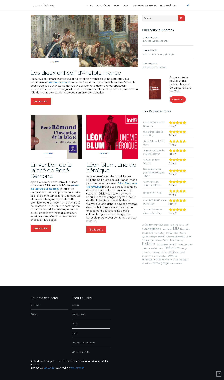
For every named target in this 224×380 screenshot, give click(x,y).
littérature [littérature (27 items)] (172, 248)
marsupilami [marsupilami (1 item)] (146, 252)
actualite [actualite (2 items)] (174, 225)
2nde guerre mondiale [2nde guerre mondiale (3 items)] (152, 225)
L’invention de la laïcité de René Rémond (51, 170)
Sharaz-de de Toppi (152, 193)
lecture (54, 62)
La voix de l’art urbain (144, 5)
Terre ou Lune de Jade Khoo (155, 41)
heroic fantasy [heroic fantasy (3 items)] (176, 240)
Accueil (88, 5)
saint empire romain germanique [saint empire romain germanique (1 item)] (154, 256)
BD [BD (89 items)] (176, 228)
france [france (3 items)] (166, 240)
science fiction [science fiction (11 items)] (151, 259)
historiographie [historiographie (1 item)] (162, 244)
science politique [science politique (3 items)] (170, 259)
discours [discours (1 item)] (183, 233)
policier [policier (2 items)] (164, 252)
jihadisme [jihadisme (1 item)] (188, 244)
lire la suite (40, 101)
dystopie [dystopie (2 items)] (145, 237)
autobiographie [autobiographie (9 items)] (151, 228)
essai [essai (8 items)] (161, 236)
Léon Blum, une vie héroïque (111, 167)
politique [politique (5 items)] (173, 252)
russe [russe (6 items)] (182, 252)
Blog (116, 5)
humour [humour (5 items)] (173, 244)
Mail (34, 314)
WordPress (77, 367)
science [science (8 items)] (172, 255)
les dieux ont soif (59, 82)
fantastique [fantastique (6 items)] (148, 240)
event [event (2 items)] (189, 237)
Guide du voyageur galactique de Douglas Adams (153, 172)
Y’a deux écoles (168, 5)
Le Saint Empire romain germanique (158, 54)
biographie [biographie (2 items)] (184, 229)
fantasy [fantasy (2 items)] (159, 240)
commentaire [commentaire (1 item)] (160, 233)
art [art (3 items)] (187, 225)
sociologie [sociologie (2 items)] (184, 260)
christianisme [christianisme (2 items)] (147, 233)
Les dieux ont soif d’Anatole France (76, 72)
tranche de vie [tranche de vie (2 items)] (176, 263)
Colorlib (49, 367)
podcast (104, 154)
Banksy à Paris (103, 5)
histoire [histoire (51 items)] (148, 244)
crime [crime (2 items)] (176, 233)
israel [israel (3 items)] (181, 244)
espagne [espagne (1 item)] (153, 237)
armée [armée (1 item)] (181, 225)
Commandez (177, 99)
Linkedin (36, 305)
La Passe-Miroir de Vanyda (154, 67)
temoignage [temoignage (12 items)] (161, 263)
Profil (126, 5)
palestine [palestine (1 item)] (156, 252)
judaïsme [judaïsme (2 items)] (146, 248)
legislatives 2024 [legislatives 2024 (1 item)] (157, 248)
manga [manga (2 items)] (184, 248)
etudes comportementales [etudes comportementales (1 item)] (175, 237)
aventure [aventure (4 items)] (167, 229)
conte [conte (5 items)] (169, 232)
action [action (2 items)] (166, 225)
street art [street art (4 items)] (146, 263)
